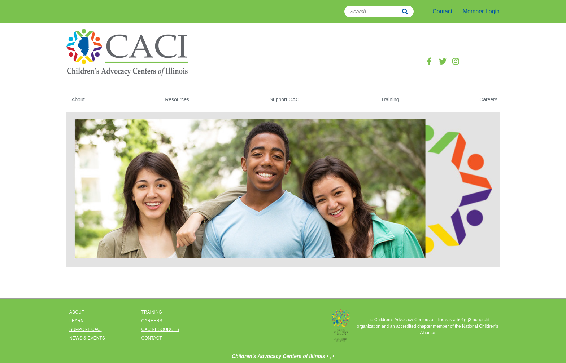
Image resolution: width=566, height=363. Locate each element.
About (78, 99)
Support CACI (285, 99)
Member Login (481, 11)
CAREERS (152, 320)
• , (330, 356)
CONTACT (152, 338)
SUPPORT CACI (85, 329)
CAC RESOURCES (160, 329)
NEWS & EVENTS (87, 338)
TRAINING (152, 312)
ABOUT (76, 312)
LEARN (76, 320)
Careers (488, 99)
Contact (442, 11)
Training (390, 99)
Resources (177, 99)
